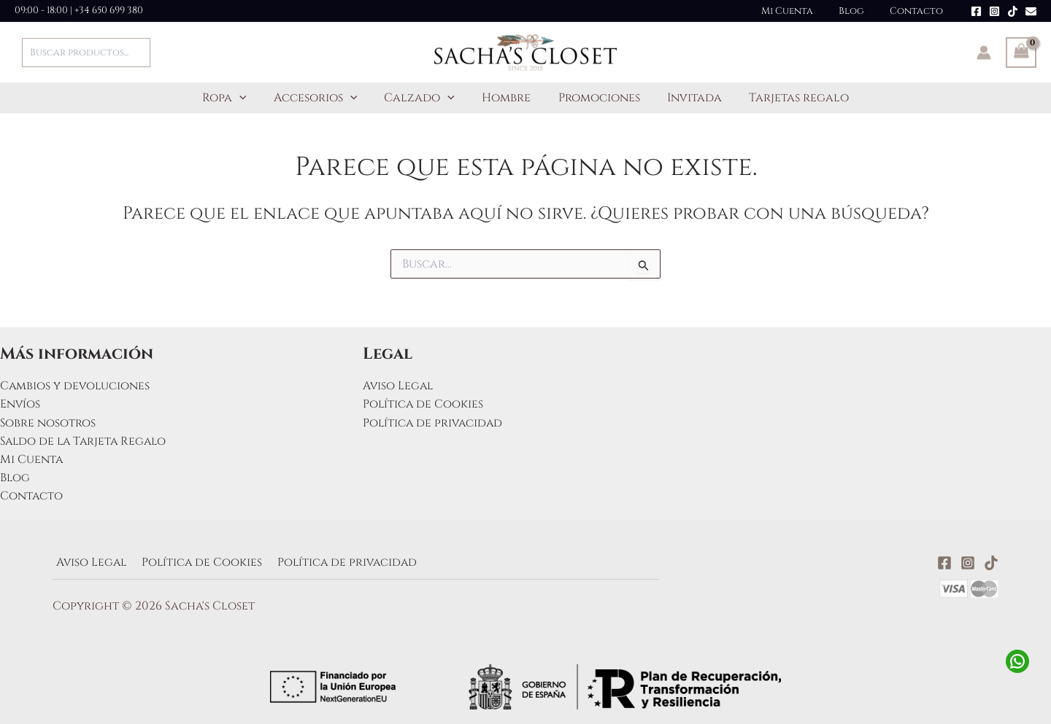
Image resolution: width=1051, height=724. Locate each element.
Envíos (20, 402)
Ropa (236, 97)
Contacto (920, 10)
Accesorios (323, 97)
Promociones (595, 98)
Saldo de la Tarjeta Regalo (86, 440)
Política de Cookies (424, 402)
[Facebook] (976, 11)
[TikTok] (1012, 11)
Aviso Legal (399, 383)
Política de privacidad (434, 421)
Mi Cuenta (804, 10)
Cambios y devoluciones (76, 383)
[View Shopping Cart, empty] (1021, 52)
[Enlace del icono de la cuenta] (984, 52)
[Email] (1030, 11)
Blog (861, 10)
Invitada (686, 98)
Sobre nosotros (48, 421)
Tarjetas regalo (787, 98)
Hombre (506, 98)
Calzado (423, 97)
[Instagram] (994, 11)
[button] (251, 97)
